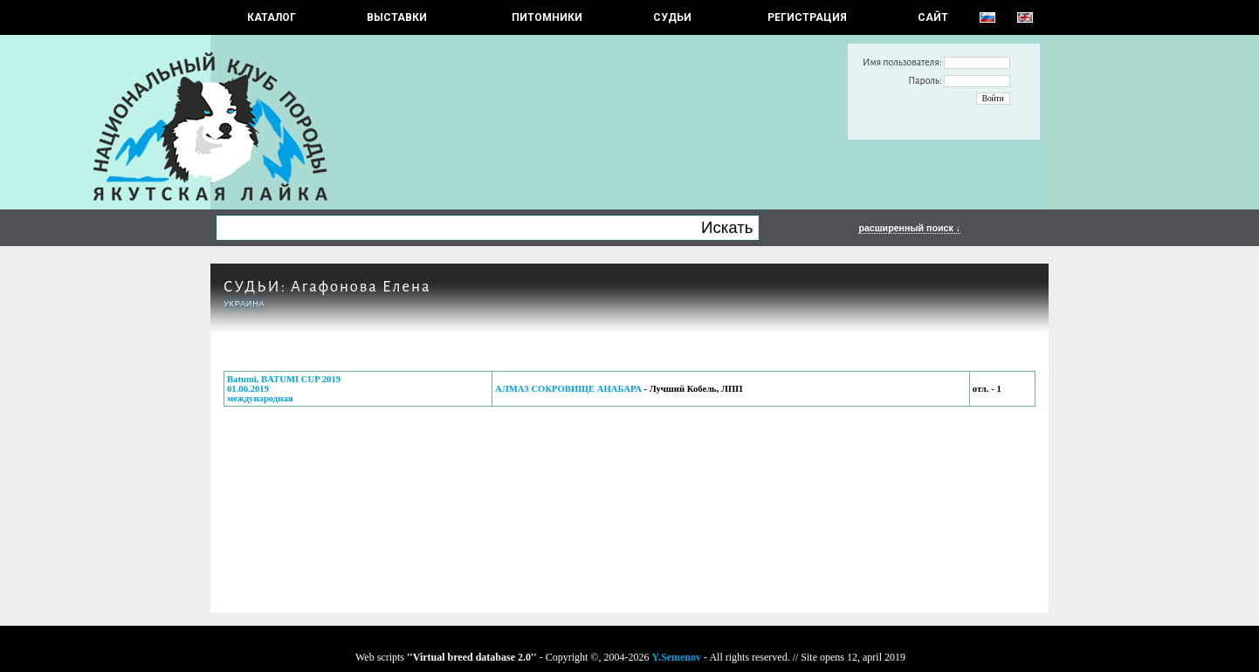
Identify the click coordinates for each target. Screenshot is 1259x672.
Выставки (397, 17)
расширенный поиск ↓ (909, 228)
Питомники (547, 17)
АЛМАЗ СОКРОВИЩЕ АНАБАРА (568, 389)
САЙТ (933, 17)
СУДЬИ (672, 17)
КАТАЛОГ (271, 17)
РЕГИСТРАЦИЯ (807, 17)
